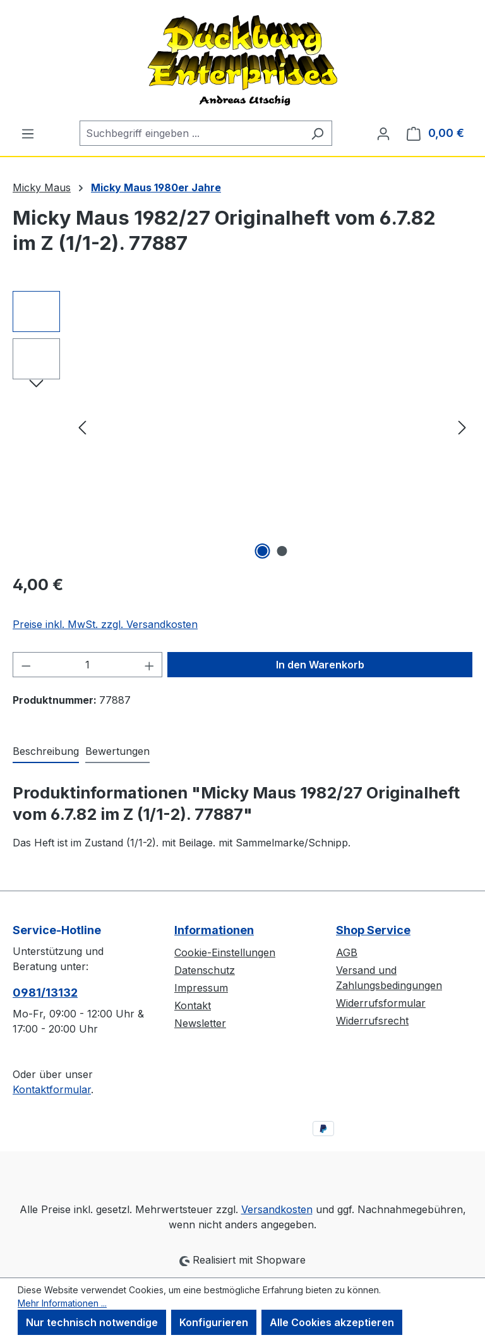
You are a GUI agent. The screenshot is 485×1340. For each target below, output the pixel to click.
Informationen (214, 930)
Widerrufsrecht (372, 1020)
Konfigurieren (213, 1322)
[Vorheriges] (82, 427)
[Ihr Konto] (383, 133)
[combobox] (191, 133)
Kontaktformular (52, 1089)
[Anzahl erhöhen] (149, 664)
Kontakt (192, 1005)
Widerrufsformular (381, 1003)
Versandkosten (277, 1209)
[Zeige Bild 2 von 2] (282, 551)
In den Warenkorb (320, 664)
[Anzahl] (88, 664)
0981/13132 (45, 992)
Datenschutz (204, 970)
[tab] (46, 751)
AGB (346, 952)
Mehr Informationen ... (62, 1303)
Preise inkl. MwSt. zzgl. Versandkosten (105, 624)
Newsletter (200, 1023)
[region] (242, 426)
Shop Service (373, 930)
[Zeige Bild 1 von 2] (263, 551)
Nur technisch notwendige (92, 1322)
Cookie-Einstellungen (224, 952)
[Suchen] (317, 133)
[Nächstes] (462, 427)
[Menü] (28, 133)
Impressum (201, 987)
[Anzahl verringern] (26, 664)
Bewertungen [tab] (117, 751)
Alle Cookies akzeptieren (332, 1322)
